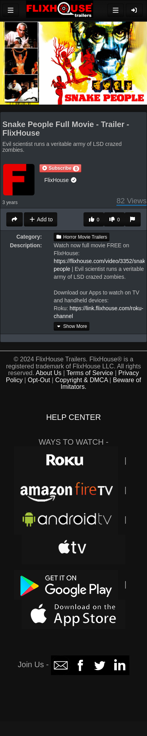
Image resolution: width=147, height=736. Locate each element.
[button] (60, 168)
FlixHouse (60, 180)
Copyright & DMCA (81, 380)
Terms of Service (90, 373)
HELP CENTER (73, 417)
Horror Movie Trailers (81, 237)
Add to (41, 219)
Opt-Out (39, 380)
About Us (49, 373)
